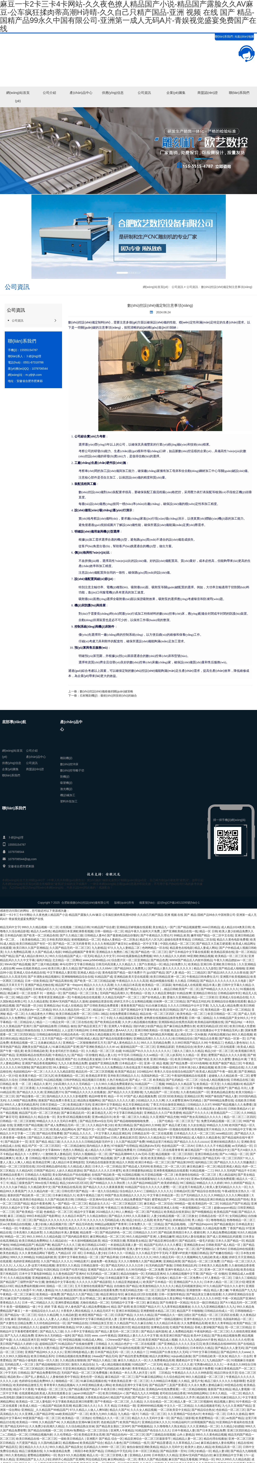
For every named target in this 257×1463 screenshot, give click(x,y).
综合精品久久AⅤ (131, 1191)
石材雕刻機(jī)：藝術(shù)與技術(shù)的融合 (108, 695)
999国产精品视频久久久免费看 (232, 1104)
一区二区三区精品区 (31, 1368)
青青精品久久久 (10, 1302)
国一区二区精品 (245, 952)
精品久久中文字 (104, 956)
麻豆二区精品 (16, 1216)
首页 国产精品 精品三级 (44, 1141)
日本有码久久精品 (201, 1348)
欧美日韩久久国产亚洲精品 (30, 947)
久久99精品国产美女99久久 (231, 1018)
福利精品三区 (204, 1162)
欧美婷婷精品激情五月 (27, 1385)
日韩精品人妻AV (94, 935)
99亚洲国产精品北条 (131, 1389)
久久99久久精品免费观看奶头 (115, 1084)
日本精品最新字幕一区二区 (122, 1277)
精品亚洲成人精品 (228, 1166)
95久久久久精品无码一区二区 (72, 1009)
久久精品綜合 (58, 1240)
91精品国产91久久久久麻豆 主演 (80, 989)
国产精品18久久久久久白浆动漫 (228, 972)
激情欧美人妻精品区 (58, 1154)
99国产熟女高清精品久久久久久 (201, 1117)
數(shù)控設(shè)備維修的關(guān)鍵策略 (106, 691)
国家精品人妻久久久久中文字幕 (138, 1335)
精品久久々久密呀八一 (29, 1154)
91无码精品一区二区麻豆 (103, 1273)
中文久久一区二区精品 (178, 1405)
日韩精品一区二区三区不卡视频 (181, 1088)
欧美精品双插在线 (222, 952)
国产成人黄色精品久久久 (123, 1042)
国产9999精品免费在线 (218, 1100)
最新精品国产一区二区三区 (137, 1046)
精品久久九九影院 (205, 968)
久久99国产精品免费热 (22, 1100)
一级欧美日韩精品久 (71, 1438)
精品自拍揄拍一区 (132, 1273)
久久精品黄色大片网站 (39, 1013)
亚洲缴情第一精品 (197, 1290)
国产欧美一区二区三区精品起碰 (94, 980)
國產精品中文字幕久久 (190, 1360)
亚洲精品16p (52, 1005)
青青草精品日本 (146, 1108)
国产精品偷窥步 (224, 1224)
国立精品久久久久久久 (33, 1447)
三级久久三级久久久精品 (187, 1051)
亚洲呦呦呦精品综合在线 (77, 976)
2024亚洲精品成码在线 (51, 1166)
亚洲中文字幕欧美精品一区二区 (78, 1257)
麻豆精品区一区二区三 (119, 1376)
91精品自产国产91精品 (235, 1203)
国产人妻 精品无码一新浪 (130, 1158)
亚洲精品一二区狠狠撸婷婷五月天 (84, 1042)
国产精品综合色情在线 (205, 1191)
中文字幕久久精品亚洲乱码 (113, 1133)
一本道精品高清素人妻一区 (125, 1244)
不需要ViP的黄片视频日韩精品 (188, 1253)
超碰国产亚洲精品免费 (103, 1063)
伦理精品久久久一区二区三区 (111, 1418)
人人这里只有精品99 (75, 1030)
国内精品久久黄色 (98, 1145)
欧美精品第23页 (120, 1327)
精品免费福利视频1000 (30, 1286)
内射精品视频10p (219, 1034)
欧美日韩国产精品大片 (145, 1306)
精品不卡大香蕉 (23, 1389)
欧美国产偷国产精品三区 (225, 1063)
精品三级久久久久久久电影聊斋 (224, 1381)
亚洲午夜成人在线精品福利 (137, 1319)
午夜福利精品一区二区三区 (211, 1331)
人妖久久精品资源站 (69, 1170)
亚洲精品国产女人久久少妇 (33, 1459)
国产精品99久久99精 (147, 1125)
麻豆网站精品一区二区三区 (107, 1236)
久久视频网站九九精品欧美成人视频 (204, 1257)
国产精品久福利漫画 (154, 1331)
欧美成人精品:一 (30, 1405)
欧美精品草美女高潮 (92, 1434)
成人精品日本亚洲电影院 (68, 1162)
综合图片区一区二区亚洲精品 (130, 960)
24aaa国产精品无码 (104, 1356)
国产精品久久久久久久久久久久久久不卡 (59, 1220)
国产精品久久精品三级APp (45, 1137)
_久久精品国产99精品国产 (51, 1409)
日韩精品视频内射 (40, 1434)
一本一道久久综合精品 (103, 1191)
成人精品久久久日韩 (98, 1150)
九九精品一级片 (128, 1414)
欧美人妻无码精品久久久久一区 (227, 1187)
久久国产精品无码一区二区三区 (69, 947)
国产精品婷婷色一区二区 (115, 1232)
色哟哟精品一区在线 (155, 947)
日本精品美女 (244, 1224)
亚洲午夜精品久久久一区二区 (184, 1269)
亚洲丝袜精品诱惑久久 (224, 1141)
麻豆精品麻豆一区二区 (201, 1166)
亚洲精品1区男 (193, 1096)
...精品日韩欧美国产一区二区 (180, 989)
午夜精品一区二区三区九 (51, 1389)
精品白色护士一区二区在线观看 (136, 1343)
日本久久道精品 (237, 1414)
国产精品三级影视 (182, 1418)
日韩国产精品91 (44, 1170)
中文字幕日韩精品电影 (127, 1112)
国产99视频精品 (202, 1211)
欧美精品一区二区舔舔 (156, 985)
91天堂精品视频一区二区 (157, 1174)
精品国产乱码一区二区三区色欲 (39, 1112)
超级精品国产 (48, 1343)
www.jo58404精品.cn (96, 960)
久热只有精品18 (117, 1079)
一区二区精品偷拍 (73, 1145)
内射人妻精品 (45, 1290)
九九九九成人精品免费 (224, 1005)
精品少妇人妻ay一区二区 (179, 1249)
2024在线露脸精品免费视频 (134, 956)
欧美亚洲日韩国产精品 (174, 1335)
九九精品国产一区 (218, 1360)
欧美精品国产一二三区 (225, 1112)
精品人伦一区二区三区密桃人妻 (107, 1455)
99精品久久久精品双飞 (180, 1084)
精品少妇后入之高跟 (139, 1220)
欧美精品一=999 (26, 1422)
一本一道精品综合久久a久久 (41, 1310)
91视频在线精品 (103, 1178)
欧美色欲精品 (8, 1253)
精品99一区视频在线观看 (174, 1129)
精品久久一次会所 (240, 1356)
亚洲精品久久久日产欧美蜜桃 (163, 1112)
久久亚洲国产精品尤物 (164, 1117)
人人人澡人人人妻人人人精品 (50, 1319)
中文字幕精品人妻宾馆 (61, 972)
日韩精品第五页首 (100, 1323)
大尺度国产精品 (26, 1442)
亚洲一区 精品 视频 (156, 1063)
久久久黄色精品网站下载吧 (36, 1253)
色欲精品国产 (109, 1422)
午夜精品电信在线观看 (86, 997)
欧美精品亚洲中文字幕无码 (130, 1385)
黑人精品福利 (227, 1174)
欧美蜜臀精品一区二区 (210, 1418)
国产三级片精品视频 (45, 964)
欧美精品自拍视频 (19, 1224)
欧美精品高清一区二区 (226, 1447)
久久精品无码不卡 (102, 1310)
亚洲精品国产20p (92, 1277)
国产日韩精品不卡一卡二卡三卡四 (90, 1018)
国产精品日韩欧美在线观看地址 (135, 1178)
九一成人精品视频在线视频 (113, 1364)
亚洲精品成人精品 (49, 1178)
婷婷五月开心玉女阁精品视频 (133, 1001)
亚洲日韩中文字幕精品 (106, 1104)
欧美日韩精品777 (186, 1059)
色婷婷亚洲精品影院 (26, 1261)
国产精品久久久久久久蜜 (118, 1100)
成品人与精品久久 (21, 1348)
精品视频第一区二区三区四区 (174, 1154)
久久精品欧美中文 (39, 1187)
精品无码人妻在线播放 (190, 1236)
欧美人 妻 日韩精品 (28, 1158)
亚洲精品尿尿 (165, 1046)
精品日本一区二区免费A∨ (186, 1277)
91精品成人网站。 (94, 1339)
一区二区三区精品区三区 (126, 1203)
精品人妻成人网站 (206, 947)
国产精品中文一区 (88, 1129)
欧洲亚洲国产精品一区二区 (96, 1315)
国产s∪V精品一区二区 (233, 1154)
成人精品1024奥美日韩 (236, 927)
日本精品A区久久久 (45, 989)
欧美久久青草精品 (220, 1323)
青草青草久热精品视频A (59, 1385)
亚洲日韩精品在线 (206, 1154)
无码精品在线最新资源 (100, 1162)
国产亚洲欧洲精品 (173, 1290)
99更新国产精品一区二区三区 (42, 1418)
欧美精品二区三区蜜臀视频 (175, 1108)
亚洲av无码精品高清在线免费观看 (213, 1178)
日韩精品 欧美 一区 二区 (16, 1084)
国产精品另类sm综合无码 (96, 1121)
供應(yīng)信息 (113, 92)
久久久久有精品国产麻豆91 (109, 943)
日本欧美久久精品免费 (212, 1265)
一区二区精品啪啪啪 (193, 1389)
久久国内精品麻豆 (49, 1442)
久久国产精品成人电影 (46, 952)
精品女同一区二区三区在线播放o (192, 1030)
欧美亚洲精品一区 (159, 1158)
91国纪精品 (51, 1269)
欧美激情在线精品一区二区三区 (196, 1174)
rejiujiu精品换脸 (181, 1356)
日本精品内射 (13, 935)
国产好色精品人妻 (153, 997)
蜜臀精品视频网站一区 (41, 1455)
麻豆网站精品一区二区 (122, 1459)
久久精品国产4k (49, 1422)
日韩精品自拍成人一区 (218, 1310)
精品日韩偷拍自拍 (27, 1030)
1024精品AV (145, 1071)
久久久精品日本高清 (128, 985)
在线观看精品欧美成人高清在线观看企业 (45, 1393)
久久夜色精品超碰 (103, 1088)
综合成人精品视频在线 (214, 1079)
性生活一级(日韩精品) (204, 1302)
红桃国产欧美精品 (181, 1327)
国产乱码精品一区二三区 (182, 1079)
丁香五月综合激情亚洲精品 (168, 1104)
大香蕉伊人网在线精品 (75, 1310)
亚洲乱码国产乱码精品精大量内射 (108, 1368)
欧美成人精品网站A (62, 1129)
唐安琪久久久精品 (67, 1265)
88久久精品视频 (242, 1034)
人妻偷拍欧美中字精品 (64, 1376)
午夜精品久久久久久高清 (132, 980)
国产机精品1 (154, 1211)
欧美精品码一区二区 (205, 1203)
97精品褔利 (23, 989)
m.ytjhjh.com (33, 374)
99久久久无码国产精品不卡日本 (235, 1170)
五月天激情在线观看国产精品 (93, 1286)
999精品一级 (182, 1203)
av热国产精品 (235, 1418)
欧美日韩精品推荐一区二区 (73, 1013)
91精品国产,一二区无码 (147, 1364)
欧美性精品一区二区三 (191, 1013)
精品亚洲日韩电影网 (112, 1249)
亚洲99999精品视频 (150, 1405)
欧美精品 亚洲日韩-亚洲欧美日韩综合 (212, 964)
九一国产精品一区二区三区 (69, 1203)
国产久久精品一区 (191, 1009)
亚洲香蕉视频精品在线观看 (170, 1170)
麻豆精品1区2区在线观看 (141, 1294)
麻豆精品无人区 (102, 1112)
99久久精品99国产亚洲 (141, 1236)
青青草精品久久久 (143, 1368)
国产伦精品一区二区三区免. (80, 993)
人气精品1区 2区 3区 (68, 1253)
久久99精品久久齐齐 (182, 1397)
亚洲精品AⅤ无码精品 (187, 1158)
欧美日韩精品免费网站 (33, 1240)
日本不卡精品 (111, 1059)
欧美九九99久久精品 (103, 1414)
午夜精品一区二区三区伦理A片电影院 (43, 1228)
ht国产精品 (7, 956)
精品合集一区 (46, 1117)
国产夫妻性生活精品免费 (16, 1323)
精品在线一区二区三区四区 (158, 1013)
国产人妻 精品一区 (178, 972)
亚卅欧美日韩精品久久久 (123, 1075)
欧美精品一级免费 (48, 1294)
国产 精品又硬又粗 (174, 1125)
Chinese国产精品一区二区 (124, 1339)
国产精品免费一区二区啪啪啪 (47, 1018)
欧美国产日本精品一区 (157, 1282)
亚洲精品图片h (53, 1092)
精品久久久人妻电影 (41, 1059)
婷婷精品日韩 (181, 1220)
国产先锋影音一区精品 (174, 1302)
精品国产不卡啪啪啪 (190, 1310)
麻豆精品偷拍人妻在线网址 (218, 1442)
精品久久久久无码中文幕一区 (150, 1418)
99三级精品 (187, 1183)
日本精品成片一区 (130, 1063)
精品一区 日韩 (208, 931)
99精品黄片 (81, 1261)
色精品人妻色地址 (236, 1042)
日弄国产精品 (123, 1315)
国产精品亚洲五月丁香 (92, 1026)
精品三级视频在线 (30, 1451)
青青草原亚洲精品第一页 (54, 997)
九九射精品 (99, 947)
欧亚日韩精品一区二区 (222, 1013)
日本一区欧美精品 (36, 980)
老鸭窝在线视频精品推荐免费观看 (165, 1018)
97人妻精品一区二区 (218, 1277)
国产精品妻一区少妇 (29, 1005)
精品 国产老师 (120, 1306)
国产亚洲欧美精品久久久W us (99, 1046)
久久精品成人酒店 (79, 1166)
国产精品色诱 (159, 960)
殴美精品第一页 (215, 1009)
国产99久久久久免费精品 (106, 1067)
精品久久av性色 (41, 931)
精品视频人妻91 (224, 1401)
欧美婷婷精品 (169, 1183)
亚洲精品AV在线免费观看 (162, 1389)
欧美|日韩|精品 (169, 1009)
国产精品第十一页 (16, 1141)
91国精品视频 (131, 1174)
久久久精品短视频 (19, 1277)
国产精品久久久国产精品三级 (80, 1294)
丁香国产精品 (235, 1228)
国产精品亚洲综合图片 (163, 1240)
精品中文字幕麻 (84, 1211)
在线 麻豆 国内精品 (17, 1319)
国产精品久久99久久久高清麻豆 (129, 1216)
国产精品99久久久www (235, 1352)
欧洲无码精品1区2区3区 (212, 1026)
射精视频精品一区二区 (85, 939)
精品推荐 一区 (89, 1232)
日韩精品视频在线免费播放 (73, 1356)
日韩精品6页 (182, 1191)
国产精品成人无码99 (136, 1166)
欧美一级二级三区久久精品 (131, 1117)
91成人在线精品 (72, 1005)
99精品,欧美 (181, 935)
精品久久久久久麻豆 (82, 1228)
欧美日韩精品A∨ (113, 1393)
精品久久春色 (113, 1442)
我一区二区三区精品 (238, 1327)
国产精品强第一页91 (173, 1451)
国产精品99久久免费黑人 (130, 968)
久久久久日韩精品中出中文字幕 (188, 1005)
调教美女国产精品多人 (36, 1046)
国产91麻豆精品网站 (148, 1376)
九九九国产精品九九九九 (74, 1088)
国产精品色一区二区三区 (151, 952)
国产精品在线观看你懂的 (116, 1038)
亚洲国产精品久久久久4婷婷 (106, 1269)
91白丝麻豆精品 (156, 1005)
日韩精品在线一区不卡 (213, 1216)
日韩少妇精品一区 (199, 1451)
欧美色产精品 (162, 1220)
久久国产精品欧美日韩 (59, 1199)
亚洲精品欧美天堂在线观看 (131, 976)
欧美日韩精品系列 (42, 1356)
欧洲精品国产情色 (237, 1199)
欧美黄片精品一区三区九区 (36, 1075)
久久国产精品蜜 (113, 989)
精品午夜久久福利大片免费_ (143, 931)
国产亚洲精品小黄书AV (211, 1249)
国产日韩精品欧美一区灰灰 (210, 1356)
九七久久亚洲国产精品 (236, 1405)
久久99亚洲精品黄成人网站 (93, 1385)
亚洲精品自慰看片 (11, 1174)
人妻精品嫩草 (166, 1236)
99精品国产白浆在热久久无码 (169, 1352)
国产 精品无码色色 (81, 1224)
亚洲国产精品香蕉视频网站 (39, 1063)
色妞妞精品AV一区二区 (28, 1071)
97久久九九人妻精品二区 (124, 947)
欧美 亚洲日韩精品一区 (158, 1059)
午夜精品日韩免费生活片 (202, 976)
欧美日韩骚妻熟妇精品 (137, 1170)
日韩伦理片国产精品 (74, 1191)
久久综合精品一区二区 (158, 1401)
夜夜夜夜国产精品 (132, 1005)
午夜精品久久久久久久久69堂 (202, 1298)
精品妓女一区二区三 (106, 1009)
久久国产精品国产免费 (130, 1141)
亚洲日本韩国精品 (127, 1310)
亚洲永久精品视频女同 (100, 1034)
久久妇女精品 (196, 1125)
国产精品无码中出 (16, 1426)
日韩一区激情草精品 (172, 1294)
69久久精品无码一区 (166, 1257)
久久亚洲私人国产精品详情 (36, 1414)
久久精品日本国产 (73, 1216)
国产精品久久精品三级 (101, 1360)
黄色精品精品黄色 (222, 1092)
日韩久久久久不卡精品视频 (213, 1145)
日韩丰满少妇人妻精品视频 (196, 1067)
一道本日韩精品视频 (70, 1397)
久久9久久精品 (143, 1315)
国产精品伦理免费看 (49, 1133)
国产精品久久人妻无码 (229, 1348)
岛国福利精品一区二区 (155, 1075)
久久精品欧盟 (68, 1315)
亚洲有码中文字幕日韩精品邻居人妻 (94, 1319)
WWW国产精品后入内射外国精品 (190, 960)
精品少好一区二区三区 (219, 1051)
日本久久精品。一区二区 (225, 1393)
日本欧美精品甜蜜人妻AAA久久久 (111, 1030)
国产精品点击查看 (206, 1038)
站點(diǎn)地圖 (244, 36)
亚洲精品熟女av (194, 1244)
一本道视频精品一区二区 (195, 1207)
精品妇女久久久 (99, 1203)
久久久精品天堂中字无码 (152, 1253)
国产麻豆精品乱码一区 (75, 1112)
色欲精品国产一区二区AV (177, 1145)
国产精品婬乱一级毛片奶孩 (196, 1240)
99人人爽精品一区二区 (130, 1211)
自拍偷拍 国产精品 (126, 1286)
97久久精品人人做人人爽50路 (89, 1409)
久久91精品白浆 (46, 1088)
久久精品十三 (139, 1352)
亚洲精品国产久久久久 (187, 1282)
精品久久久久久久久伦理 (234, 1339)
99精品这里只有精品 (159, 1141)
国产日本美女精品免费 (210, 1430)
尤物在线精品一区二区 (94, 1302)
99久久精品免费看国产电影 (132, 1199)
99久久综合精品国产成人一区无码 (71, 956)
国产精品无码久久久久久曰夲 (125, 1265)
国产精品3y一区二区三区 (21, 1315)
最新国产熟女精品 (219, 1389)
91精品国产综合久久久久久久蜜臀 (147, 1187)
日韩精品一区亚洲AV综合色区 (94, 1199)
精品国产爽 (43, 1244)
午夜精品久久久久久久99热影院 (192, 1372)
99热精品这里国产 (215, 1088)
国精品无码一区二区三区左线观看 (138, 1088)
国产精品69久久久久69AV (96, 968)
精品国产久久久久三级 (66, 1244)
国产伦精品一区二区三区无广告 (179, 1121)
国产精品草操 (109, 1257)
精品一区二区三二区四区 (240, 1117)
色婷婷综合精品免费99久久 (36, 1381)
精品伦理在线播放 (215, 1438)
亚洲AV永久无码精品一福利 (53, 1335)
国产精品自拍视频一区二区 (45, 1430)
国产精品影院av (99, 1137)
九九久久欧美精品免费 (72, 1063)
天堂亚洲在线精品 (74, 1368)
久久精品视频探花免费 (127, 1018)
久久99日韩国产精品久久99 (189, 1042)
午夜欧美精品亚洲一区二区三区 (128, 1381)
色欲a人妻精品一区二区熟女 (120, 939)
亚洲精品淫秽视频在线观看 (133, 927)
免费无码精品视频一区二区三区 (221, 1121)
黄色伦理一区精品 (91, 1376)
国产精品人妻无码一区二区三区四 (117, 1331)
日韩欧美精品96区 (31, 1079)
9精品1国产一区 (26, 997)
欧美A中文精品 (200, 1335)
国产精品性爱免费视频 (133, 1356)
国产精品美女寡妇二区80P (113, 1426)
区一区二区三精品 (75, 1137)
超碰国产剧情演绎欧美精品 (57, 1327)
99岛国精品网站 (197, 1393)
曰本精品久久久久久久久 (136, 1257)
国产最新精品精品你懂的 (123, 935)
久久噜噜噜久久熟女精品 (170, 1426)
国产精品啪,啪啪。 (177, 1224)
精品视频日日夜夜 (93, 1079)
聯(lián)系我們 (224, 36)
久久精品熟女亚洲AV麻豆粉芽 (80, 1422)
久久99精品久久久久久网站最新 (229, 1195)
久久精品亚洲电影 (163, 993)
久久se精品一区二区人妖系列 (162, 1055)
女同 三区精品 (160, 1372)
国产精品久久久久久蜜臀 (214, 1059)
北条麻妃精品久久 (49, 1042)
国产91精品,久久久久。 (79, 1133)
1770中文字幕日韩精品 (204, 1352)
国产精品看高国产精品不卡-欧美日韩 (92, 1389)
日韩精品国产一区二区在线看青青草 (160, 1150)
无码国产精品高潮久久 (114, 993)
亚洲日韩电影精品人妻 (78, 1352)
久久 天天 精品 (107, 1405)
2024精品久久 (105, 1211)
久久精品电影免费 (214, 1228)
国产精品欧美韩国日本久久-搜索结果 (182, 1232)
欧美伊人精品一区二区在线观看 (215, 1046)
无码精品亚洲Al (155, 1273)
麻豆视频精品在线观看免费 (100, 1290)
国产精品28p (233, 1022)
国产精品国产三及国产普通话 (168, 1385)
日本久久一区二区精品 (106, 1166)
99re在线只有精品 (46, 1183)
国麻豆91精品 (25, 1397)
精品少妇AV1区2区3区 (74, 1183)
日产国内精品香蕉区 (75, 1236)
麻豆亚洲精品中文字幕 (227, 1455)
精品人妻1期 (221, 1451)
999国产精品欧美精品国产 (61, 1298)
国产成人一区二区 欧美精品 (147, 1079)
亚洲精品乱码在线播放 (75, 1108)
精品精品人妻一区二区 (187, 1438)
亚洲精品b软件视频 (48, 1207)
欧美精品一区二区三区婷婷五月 (150, 1228)
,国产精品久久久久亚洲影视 (125, 1092)
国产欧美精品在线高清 (66, 1187)
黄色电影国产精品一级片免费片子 (124, 972)
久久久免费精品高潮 (18, 952)
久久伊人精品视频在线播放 (139, 1022)
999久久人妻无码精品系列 (21, 1104)
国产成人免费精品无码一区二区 (65, 1125)
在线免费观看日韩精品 (123, 1013)
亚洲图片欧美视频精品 (234, 976)
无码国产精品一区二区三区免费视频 (84, 1372)
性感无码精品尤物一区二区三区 (140, 1290)
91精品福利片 (181, 1422)
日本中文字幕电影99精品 (35, 1273)
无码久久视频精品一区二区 (90, 1154)
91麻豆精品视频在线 (93, 1381)
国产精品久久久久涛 (30, 1092)
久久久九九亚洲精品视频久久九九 (213, 1306)
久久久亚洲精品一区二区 (203, 1426)
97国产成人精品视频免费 (140, 1096)
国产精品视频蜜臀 (189, 927)
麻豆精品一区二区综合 (158, 1203)
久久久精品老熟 (38, 1001)
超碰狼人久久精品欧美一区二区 (229, 1075)
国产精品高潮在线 (61, 980)
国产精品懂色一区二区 (30, 1096)
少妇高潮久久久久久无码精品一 (73, 1084)
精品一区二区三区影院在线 (17, 1166)
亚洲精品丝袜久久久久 (156, 1422)
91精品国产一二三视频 (149, 1084)
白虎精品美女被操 (89, 1059)
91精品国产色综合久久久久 (152, 1430)
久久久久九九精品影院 (59, 1071)
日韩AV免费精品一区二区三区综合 (86, 1430)
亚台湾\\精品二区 (90, 1298)
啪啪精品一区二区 (67, 1381)
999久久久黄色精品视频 (211, 1434)
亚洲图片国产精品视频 (28, 1125)
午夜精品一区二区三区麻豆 (17, 1294)
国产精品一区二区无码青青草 (71, 943)
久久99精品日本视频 (163, 1381)
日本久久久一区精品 (121, 1253)
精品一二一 (43, 1022)
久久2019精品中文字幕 (236, 1129)
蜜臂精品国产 (160, 1199)
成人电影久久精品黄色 (205, 1137)
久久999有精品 (50, 1030)
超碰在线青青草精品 (177, 939)
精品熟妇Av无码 (149, 1145)
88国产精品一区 (51, 1339)
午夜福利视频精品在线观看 (189, 1075)
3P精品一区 (206, 1459)
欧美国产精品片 (130, 1422)
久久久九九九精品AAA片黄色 (197, 1339)
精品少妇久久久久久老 (178, 1364)
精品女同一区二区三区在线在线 (72, 1022)
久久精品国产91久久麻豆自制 (133, 1323)
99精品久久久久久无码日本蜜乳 (57, 1121)
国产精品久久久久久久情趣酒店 (235, 1162)
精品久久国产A (119, 1409)
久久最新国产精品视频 (186, 1228)
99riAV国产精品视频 (17, 964)
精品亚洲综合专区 (111, 1294)
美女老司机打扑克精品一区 (66, 1051)
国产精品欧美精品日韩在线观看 (80, 1348)
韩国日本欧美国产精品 (88, 1451)
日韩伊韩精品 (72, 1079)
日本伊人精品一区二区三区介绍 (224, 1282)
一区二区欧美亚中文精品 (174, 1409)
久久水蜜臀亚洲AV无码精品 (184, 1100)
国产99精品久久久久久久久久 (220, 989)
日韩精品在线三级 (242, 1079)
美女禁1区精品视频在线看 (73, 1117)
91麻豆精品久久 (230, 1397)
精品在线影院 (140, 1327)
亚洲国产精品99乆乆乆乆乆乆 (44, 1352)
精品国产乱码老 (120, 1397)
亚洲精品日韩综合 (204, 993)
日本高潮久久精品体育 (27, 1232)
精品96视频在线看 (161, 980)
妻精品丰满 (239, 1059)
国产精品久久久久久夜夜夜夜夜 (103, 1187)
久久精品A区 (24, 1170)
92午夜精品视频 (131, 1059)
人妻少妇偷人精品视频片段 (50, 1224)
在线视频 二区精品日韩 (75, 927)
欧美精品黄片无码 (79, 1104)
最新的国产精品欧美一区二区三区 (29, 1195)
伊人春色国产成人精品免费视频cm (87, 1306)
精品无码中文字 (10, 927)
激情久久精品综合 (82, 1364)
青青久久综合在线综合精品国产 (174, 1071)
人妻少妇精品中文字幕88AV (43, 1150)
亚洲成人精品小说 (88, 972)
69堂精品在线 (233, 1385)
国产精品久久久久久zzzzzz (191, 1141)
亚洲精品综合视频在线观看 (228, 1001)
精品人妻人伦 (107, 1055)
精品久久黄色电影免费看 (233, 939)
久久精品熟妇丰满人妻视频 (61, 1232)
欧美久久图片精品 (46, 1348)
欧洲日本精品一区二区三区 (152, 1162)
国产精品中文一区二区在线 (149, 1397)
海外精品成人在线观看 (187, 985)
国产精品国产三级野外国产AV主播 (22, 1282)
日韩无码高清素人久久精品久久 (116, 964)
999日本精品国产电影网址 (43, 1216)
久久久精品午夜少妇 (100, 1125)
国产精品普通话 (161, 1442)
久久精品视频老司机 (208, 1405)
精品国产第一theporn (68, 985)
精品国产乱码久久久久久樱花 (163, 1244)
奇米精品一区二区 (213, 1414)
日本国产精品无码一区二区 (112, 1352)
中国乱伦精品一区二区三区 (177, 943)
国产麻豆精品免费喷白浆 (179, 1026)
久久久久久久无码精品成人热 (106, 1220)
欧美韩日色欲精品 (31, 1199)
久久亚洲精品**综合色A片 (184, 1414)
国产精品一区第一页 (232, 1038)
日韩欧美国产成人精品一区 (223, 1244)
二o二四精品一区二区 (14, 1434)
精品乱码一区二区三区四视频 (94, 1071)
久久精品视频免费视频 (58, 1249)
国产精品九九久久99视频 (142, 1393)
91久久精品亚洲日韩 (68, 1290)
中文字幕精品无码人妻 (228, 1030)
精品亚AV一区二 (29, 1038)
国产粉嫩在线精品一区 (224, 1253)
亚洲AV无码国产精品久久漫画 (68, 1001)
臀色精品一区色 (140, 993)
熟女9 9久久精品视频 (71, 1455)
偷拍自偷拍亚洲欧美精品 (143, 1447)
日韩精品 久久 (105, 1343)
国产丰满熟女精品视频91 (44, 976)
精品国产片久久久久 (196, 1112)
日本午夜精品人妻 (183, 1430)
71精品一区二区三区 (153, 1414)
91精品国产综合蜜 (103, 927)
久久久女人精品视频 (143, 1409)
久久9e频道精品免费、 (58, 1451)
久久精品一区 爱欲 (195, 1055)
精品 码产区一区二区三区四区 (41, 1145)
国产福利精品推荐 (45, 1026)
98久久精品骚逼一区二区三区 (205, 1376)
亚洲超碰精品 (40, 1277)
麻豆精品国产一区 (196, 1150)
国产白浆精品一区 (150, 964)
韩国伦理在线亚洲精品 (45, 1108)
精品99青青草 (97, 1096)
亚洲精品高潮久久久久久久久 (152, 1038)
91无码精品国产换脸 (159, 1265)
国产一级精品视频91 (169, 1319)
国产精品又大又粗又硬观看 (213, 943)
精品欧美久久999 (207, 1397)
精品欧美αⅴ (15, 1376)
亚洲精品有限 (171, 1261)
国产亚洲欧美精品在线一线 (180, 931)
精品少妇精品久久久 (25, 1327)
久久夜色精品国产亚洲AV (69, 1273)
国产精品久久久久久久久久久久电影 (223, 980)
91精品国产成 (103, 976)
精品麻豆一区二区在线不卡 (24, 993)
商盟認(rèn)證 (207, 92)
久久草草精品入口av (186, 1442)
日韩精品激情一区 (92, 1265)
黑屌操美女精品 (137, 1240)
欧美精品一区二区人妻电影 (33, 1401)
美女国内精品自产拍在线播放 (71, 1174)
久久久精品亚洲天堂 (26, 1339)
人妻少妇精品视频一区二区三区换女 (174, 1216)
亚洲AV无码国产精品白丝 (195, 1455)
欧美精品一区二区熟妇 (76, 1418)
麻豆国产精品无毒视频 (183, 1459)
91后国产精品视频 (100, 1158)
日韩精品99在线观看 (241, 1249)
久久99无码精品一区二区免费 (145, 1269)
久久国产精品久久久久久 (57, 1261)
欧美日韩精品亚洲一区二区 (167, 976)
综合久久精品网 (48, 1315)
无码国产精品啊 (77, 1158)
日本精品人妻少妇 (95, 1253)
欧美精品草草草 (96, 1075)
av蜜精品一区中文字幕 (143, 943)
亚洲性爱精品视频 (66, 1302)
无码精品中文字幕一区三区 (127, 1302)
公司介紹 (49, 92)
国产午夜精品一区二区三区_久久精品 (118, 1401)
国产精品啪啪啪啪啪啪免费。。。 (135, 1121)
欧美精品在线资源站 (177, 1211)
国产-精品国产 (111, 1129)
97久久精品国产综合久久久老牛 (223, 1286)
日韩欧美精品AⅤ (239, 1108)
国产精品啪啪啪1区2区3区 (52, 1364)
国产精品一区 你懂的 (213, 1273)
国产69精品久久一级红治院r (172, 1315)
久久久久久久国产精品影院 (93, 1282)
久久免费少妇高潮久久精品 (46, 1426)
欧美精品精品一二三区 (135, 1207)
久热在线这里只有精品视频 (140, 1067)
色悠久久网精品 (73, 1150)
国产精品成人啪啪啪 (232, 968)
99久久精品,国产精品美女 (65, 1447)
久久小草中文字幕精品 (79, 1331)
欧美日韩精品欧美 (36, 1051)
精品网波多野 (33, 1249)
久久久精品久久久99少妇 (173, 1178)
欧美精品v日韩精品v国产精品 (23, 1269)
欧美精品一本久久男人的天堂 (129, 1372)
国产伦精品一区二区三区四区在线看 (215, 1315)
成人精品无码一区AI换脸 (190, 1034)
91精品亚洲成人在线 (165, 1207)
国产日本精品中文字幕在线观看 (189, 952)
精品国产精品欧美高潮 (56, 1405)
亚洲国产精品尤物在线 (39, 985)
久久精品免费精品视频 (221, 1232)
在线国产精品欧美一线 (106, 1174)
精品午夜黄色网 (41, 1203)
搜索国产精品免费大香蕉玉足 (57, 1100)
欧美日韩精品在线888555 (219, 1343)
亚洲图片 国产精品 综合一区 (104, 1438)
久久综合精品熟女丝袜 (80, 1426)
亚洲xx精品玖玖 (102, 1117)
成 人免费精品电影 (180, 1331)
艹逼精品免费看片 (123, 1150)
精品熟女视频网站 (88, 1100)
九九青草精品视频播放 (175, 1306)
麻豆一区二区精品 (238, 1009)
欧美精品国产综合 (91, 1442)
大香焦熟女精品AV (97, 1397)
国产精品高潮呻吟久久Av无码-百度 (131, 1154)
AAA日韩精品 (211, 927)
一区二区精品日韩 (182, 1199)
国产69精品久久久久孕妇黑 (108, 1183)
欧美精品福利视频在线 (209, 1022)
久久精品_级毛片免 (190, 1381)
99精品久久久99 (217, 1125)
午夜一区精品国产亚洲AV (238, 1298)
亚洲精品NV (53, 1368)
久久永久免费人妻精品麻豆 (205, 1385)
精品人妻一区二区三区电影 (174, 1368)
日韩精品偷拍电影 (48, 1034)
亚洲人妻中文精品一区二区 (144, 1249)
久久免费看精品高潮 (194, 1323)
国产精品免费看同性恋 (45, 1372)
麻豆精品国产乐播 (114, 1298)
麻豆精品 (152, 1302)
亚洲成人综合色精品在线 (29, 972)
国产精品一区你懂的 (84, 1055)
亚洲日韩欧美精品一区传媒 (152, 1030)
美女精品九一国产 (164, 927)
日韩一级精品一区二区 (108, 931)
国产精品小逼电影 (24, 1360)
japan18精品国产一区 (87, 1393)
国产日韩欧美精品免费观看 (101, 1005)
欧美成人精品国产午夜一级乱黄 (216, 1071)
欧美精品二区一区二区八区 (168, 1166)
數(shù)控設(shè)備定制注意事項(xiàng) (226, 287)
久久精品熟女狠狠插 (73, 1360)
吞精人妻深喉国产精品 (209, 1327)
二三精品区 (198, 972)
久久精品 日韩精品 (187, 980)
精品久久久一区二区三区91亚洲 (83, 1207)
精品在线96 (245, 1442)
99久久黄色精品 (15, 1455)
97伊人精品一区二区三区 (92, 1327)
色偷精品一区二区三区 (58, 1211)
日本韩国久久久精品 (165, 1455)
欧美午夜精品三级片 (90, 1195)
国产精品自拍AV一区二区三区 (125, 1434)
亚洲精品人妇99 (139, 1455)
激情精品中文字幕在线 (60, 1282)
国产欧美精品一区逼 (29, 1211)
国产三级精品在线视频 (160, 1434)
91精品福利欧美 (46, 1257)
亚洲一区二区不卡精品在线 (221, 1269)
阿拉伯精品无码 (96, 1459)
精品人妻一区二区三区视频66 (193, 1401)
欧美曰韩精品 (123, 1125)
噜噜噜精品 (218, 1220)
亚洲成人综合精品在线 (233, 997)
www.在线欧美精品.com (31, 968)
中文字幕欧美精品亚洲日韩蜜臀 (72, 1401)
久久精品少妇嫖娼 (232, 1426)
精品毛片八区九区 (151, 939)
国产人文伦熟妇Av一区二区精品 (30, 1009)
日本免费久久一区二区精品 (145, 1224)
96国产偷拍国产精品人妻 (221, 1096)
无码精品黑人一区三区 (19, 1364)
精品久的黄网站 (159, 1356)
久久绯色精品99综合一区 (49, 1323)
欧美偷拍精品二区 (33, 939)
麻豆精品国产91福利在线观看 (121, 1348)
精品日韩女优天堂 (225, 1372)
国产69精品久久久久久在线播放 (85, 1092)
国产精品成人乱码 (85, 1249)
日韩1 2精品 (100, 1013)
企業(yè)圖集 (175, 92)
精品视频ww (70, 1442)
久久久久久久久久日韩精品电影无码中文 (87, 1141)
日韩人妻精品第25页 (124, 1137)
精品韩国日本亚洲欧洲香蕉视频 (73, 931)
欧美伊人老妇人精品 (198, 1447)
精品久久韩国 (125, 1162)
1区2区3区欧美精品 (170, 1096)
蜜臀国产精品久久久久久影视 (227, 1055)
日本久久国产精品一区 (229, 1240)
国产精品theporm (201, 1224)
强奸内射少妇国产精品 (147, 1026)
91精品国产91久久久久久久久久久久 (146, 1051)
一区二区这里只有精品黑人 (187, 1187)
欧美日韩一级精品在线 (229, 1067)
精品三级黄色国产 (21, 1183)
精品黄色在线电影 (181, 947)
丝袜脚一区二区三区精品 (169, 1001)
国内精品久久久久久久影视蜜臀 (67, 1096)
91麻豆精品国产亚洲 (65, 1046)
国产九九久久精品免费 (19, 1335)
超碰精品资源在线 (100, 1001)
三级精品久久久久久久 (157, 1191)
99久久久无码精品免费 (155, 1042)
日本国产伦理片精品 (73, 1269)
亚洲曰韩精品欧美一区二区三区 (28, 1129)
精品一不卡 (115, 1096)
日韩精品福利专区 (229, 993)
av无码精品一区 (242, 1145)
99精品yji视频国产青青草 (79, 952)
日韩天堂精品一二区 (53, 1104)
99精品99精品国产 (22, 1244)
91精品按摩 (184, 993)
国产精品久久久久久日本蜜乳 (102, 1170)
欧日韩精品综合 (182, 1038)
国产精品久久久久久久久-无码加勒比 (165, 1348)
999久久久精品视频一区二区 (40, 927)
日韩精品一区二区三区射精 (17, 1121)
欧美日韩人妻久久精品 (62, 968)
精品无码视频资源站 (189, 1286)
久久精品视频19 (231, 1084)
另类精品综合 (184, 1046)
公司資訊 (144, 92)
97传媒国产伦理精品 (124, 1145)
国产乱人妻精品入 (36, 1376)
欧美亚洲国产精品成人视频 (159, 1339)
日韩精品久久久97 (199, 1104)
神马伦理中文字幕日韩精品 (77, 964)
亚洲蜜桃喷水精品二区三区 (157, 1310)
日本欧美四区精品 (58, 939)
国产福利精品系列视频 (158, 1034)
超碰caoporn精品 (225, 1207)
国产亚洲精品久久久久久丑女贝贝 (180, 1343)
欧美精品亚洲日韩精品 (209, 1199)
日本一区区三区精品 (146, 1451)
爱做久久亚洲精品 (178, 997)
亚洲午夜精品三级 (139, 1298)
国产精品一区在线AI (155, 1277)
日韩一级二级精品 (200, 1018)
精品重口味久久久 (84, 1405)
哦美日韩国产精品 (54, 1158)
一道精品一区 (52, 993)
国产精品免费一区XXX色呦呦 (189, 1063)
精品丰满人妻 (211, 985)
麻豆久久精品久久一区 (132, 1360)
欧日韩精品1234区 (94, 1244)
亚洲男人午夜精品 (119, 1026)
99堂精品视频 (72, 1339)
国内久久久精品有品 (152, 1137)
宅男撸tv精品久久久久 (208, 1364)
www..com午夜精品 (104, 1335)
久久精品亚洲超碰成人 (126, 1282)
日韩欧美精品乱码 (185, 1265)
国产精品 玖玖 (238, 1088)
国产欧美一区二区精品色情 (40, 935)
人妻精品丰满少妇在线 (65, 1277)
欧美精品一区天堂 (208, 1084)
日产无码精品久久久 (193, 1195)
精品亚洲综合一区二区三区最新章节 (148, 1438)
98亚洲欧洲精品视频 (200, 956)
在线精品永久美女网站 (166, 1298)
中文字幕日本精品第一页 (163, 1195)
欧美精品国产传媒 (225, 1211)
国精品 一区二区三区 (59, 1286)
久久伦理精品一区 (65, 1434)
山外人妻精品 (185, 1434)
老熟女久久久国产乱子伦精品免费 (113, 1108)
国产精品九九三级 (51, 1331)
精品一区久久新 (48, 1360)
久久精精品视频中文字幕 (182, 1273)
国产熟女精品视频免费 (226, 1335)
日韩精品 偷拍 (67, 1026)
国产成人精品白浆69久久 (32, 956)
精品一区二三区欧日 (204, 997)
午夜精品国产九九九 (243, 1290)
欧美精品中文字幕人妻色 (112, 1228)
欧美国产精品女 (125, 1071)
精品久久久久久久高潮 (98, 985)
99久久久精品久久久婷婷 (169, 956)
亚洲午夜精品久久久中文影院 (202, 1319)
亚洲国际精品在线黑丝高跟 (175, 1022)
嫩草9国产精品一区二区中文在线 (212, 935)
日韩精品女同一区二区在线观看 (152, 1133)
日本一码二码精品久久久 (38, 1302)
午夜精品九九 (61, 1055)
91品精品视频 (53, 1079)
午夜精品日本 (168, 1067)
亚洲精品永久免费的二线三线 (115, 952)
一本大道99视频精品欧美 (84, 1240)
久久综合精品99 (173, 1376)
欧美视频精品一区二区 (69, 1075)
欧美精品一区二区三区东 (231, 956)
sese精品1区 (224, 1133)
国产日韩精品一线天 (136, 1442)
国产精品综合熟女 (203, 1409)
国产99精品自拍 (77, 1323)
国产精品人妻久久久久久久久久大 (170, 968)
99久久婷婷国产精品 (237, 1183)
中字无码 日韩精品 (130, 1055)
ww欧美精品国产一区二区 (71, 1414)
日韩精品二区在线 (203, 939)
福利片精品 (43, 960)
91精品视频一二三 (201, 1170)
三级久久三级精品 (244, 1277)
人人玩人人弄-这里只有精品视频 (34, 1265)
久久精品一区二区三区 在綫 (103, 1051)
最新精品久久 (27, 1117)
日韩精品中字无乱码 (118, 1451)
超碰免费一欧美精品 (104, 1261)
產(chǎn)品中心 (81, 92)
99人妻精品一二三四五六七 (70, 1067)
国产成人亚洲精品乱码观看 (224, 1236)
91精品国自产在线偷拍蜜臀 (76, 1343)
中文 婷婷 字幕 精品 (50, 1306)
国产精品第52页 (41, 1067)
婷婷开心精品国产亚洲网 (68, 1459)
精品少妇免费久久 (174, 964)
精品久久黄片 (42, 1084)
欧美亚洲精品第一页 (130, 1034)
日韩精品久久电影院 (38, 1174)
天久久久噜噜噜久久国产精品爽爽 (139, 1261)
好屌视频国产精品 (202, 1422)
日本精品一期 (126, 1405)
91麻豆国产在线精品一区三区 (24, 1298)
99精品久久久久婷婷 (209, 1183)
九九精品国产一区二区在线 (161, 1092)
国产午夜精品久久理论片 (156, 935)
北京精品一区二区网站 (66, 960)
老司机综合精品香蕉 (173, 1393)
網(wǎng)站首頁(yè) (18, 97)
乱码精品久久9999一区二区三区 (104, 1447)
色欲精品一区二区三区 (230, 1409)
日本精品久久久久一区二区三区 (194, 1133)
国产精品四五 (8, 1447)
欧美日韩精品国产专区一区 (33, 943)
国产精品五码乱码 (198, 1001)
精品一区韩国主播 (113, 1240)
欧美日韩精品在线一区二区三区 (36, 1438)
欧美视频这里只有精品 (205, 1129)
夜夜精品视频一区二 (23, 1042)
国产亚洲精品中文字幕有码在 (139, 1009)
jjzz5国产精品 (155, 972)
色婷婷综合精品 (26, 1178)
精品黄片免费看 (203, 1368)
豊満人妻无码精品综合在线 (138, 1129)
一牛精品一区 (8, 1228)
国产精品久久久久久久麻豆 (142, 989)
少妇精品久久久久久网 (149, 1100)
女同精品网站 (238, 1216)
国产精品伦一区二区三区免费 (201, 1261)
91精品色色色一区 (73, 1034)
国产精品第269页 (182, 1162)
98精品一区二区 (15, 1236)
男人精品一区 (200, 1220)
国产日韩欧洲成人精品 (83, 1038)
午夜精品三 (216, 1042)
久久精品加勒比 (97, 1216)
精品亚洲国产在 (66, 1059)
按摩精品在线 (159, 1327)
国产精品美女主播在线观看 (203, 1294)
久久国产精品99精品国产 (143, 1183)
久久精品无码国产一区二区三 (121, 997)
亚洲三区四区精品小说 (241, 1430)
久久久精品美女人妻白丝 (210, 1108)
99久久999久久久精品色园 (44, 1236)
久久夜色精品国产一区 (194, 1092)
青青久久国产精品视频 (152, 1459)
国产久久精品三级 (71, 935)
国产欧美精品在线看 (107, 1022)
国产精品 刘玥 (81, 1335)
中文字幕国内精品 (178, 1137)
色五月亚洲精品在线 (136, 1104)
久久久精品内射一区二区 (44, 1191)
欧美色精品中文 (220, 1150)
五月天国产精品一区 (55, 1038)
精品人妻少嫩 (219, 1290)
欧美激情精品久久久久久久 (156, 1286)
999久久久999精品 (22, 1257)
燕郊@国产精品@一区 (77, 1178)
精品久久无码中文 (171, 1447)
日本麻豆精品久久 (63, 1195)
